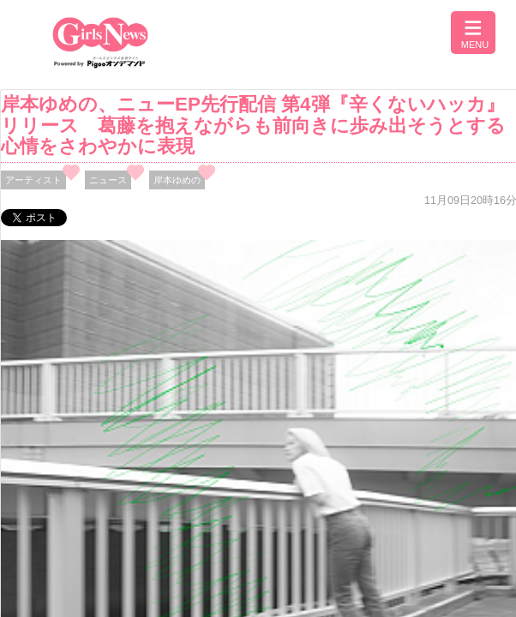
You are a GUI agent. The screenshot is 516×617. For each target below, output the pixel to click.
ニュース (108, 180)
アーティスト (33, 180)
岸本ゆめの (177, 180)
